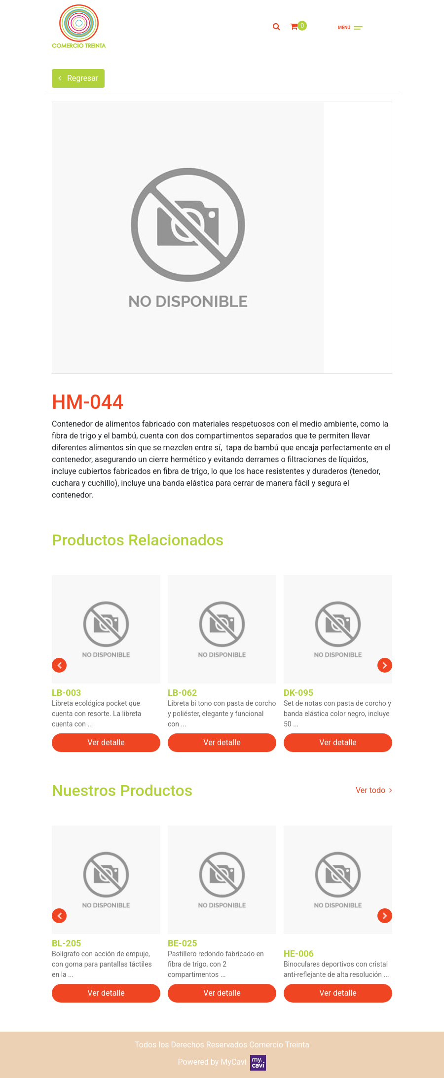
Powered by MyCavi (222, 1062)
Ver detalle (105, 749)
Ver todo (374, 790)
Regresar (78, 78)
